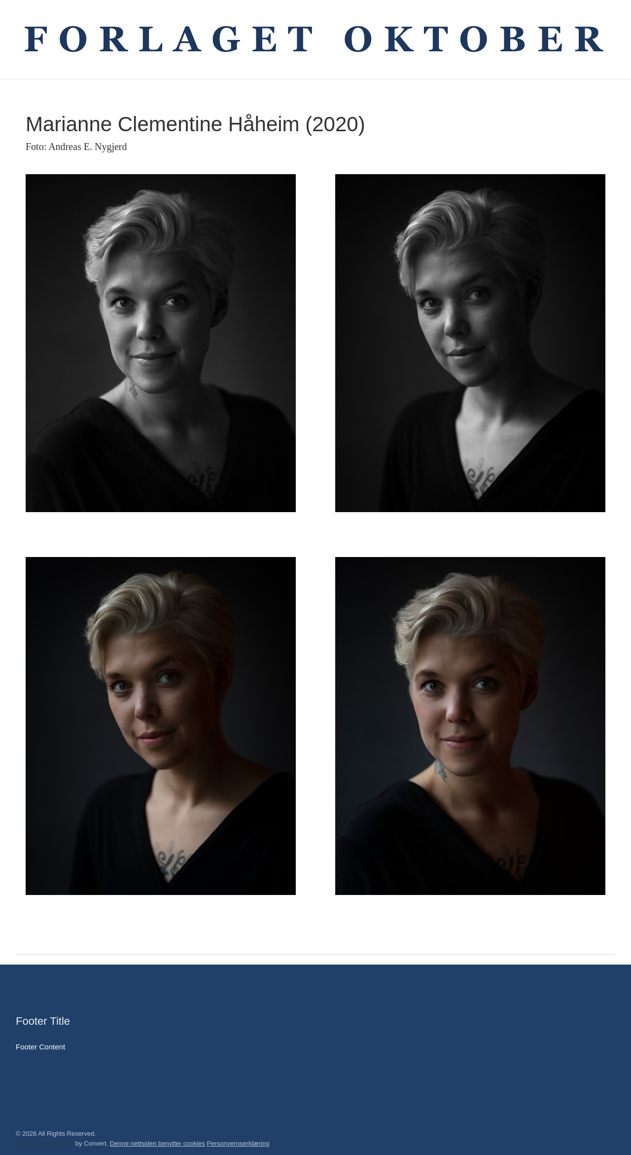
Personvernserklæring (238, 1143)
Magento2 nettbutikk (44, 1143)
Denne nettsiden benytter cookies (157, 1143)
